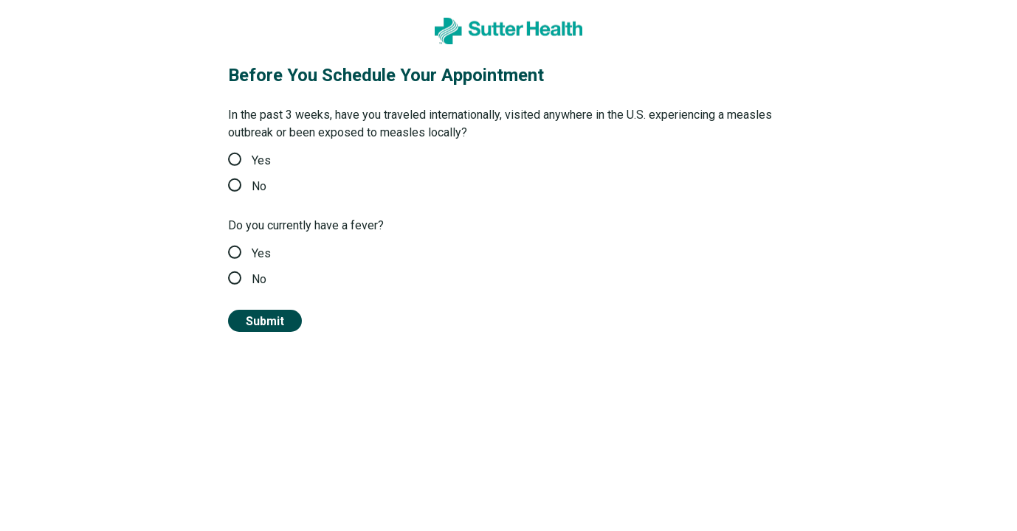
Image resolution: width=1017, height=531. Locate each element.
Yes (249, 160)
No (247, 186)
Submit (265, 321)
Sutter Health (61, 24)
